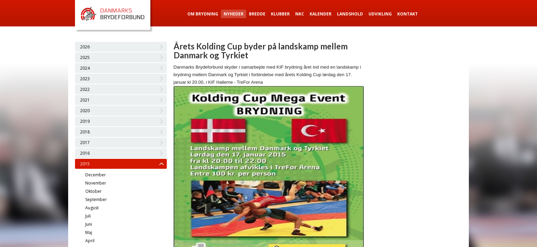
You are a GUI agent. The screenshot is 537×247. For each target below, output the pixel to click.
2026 (85, 47)
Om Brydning (202, 14)
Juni (88, 224)
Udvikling (380, 14)
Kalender (321, 14)
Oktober (93, 191)
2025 (85, 57)
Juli (88, 216)
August (92, 208)
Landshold (350, 14)
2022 (85, 89)
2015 (85, 164)
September (96, 199)
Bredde (257, 14)
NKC (299, 14)
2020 (85, 111)
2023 (85, 79)
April (90, 241)
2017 (85, 142)
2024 (85, 68)
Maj (88, 232)
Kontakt (407, 14)
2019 (85, 121)
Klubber (280, 14)
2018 (85, 132)
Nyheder (233, 14)
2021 (85, 100)
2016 (85, 153)
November (95, 183)
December (95, 175)
